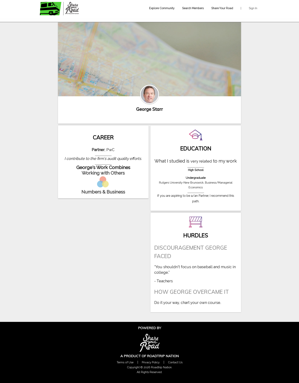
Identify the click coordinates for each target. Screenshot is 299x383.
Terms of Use (125, 362)
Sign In (253, 8)
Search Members (193, 8)
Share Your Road (222, 8)
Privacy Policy (151, 362)
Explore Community (161, 8)
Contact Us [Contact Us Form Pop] (175, 362)
